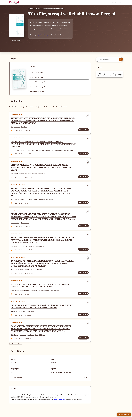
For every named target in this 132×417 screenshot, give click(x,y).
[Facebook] (99, 74)
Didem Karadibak (25, 290)
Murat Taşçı (42, 199)
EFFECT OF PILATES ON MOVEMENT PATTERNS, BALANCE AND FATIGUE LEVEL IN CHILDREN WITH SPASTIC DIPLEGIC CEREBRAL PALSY (41, 167)
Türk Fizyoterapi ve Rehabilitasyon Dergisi (71, 13)
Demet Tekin (30, 311)
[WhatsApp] (104, 74)
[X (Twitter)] (109, 74)
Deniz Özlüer (30, 150)
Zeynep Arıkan (24, 269)
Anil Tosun (14, 311)
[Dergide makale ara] (109, 59)
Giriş (120, 2)
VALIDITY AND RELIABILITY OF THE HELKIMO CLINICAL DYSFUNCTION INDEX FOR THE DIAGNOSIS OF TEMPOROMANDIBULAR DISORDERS (43, 144)
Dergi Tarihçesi (16, 377)
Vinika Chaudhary (32, 173)
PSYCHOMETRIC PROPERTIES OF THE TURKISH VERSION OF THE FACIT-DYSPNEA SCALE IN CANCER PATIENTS (40, 285)
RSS (86, 377)
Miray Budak (24, 127)
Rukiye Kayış (23, 335)
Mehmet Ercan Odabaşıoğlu (27, 246)
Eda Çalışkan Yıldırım (43, 290)
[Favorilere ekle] (87, 115)
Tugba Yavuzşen (54, 290)
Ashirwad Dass (23, 173)
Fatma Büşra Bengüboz (36, 269)
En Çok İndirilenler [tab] (42, 107)
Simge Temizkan (15, 127)
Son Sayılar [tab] (33, 66)
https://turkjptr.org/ (42, 35)
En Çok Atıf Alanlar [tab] (27, 107)
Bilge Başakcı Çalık (23, 199)
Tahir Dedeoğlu (39, 246)
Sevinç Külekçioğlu (40, 335)
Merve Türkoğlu (15, 290)
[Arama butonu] (121, 59)
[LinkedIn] (114, 74)
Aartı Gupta (14, 173)
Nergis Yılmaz (22, 311)
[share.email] (119, 74)
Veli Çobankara (50, 199)
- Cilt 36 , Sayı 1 (37, 77)
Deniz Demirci (25, 223)
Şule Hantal (70, 150)
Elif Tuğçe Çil (14, 150)
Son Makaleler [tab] (13, 107)
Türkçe (113, 2)
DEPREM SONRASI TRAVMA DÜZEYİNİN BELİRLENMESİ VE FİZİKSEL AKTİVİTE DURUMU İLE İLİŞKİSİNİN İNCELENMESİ (42, 306)
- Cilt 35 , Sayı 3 (37, 82)
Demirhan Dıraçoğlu (60, 150)
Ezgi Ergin (33, 290)
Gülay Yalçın (14, 335)
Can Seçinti (23, 150)
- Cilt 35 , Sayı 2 (37, 87)
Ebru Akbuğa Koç (49, 150)
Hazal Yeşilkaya (39, 150)
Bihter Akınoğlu (15, 269)
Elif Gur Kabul (33, 199)
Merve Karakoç (15, 223)
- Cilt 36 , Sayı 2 (37, 72)
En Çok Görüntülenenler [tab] (59, 107)
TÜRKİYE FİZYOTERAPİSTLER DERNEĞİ (50, 9)
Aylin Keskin (14, 199)
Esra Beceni (31, 335)
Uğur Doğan (14, 246)
